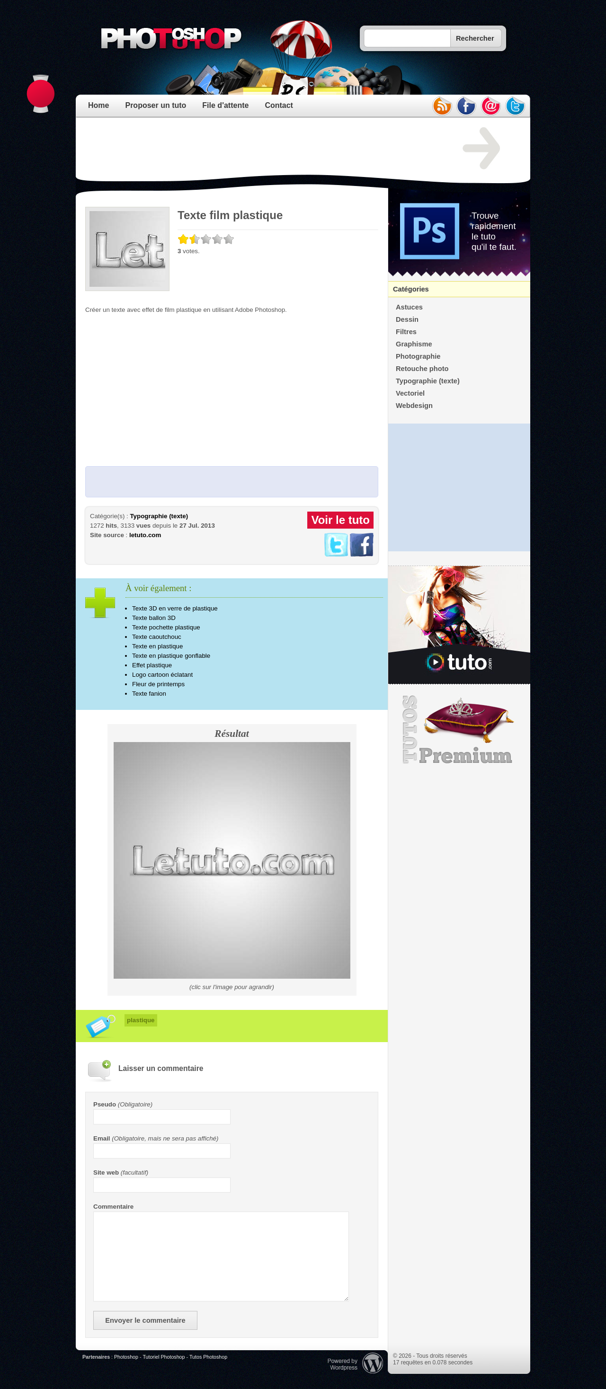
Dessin (407, 319)
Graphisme (414, 344)
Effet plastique (152, 665)
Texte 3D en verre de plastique (175, 608)
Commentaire (113, 1206)
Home (98, 105)
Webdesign (414, 405)
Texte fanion (149, 693)
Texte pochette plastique (166, 627)
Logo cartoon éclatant (162, 674)
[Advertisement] (257, 148)
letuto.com (145, 535)
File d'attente (225, 105)
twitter (515, 106)
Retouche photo (422, 368)
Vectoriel (410, 393)
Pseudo (104, 1104)
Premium (459, 730)
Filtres (406, 332)
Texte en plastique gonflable (171, 655)
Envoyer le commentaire (145, 1320)
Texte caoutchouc (156, 636)
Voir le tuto (340, 519)
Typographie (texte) (159, 516)
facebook (466, 106)
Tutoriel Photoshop (164, 1357)
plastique (141, 1020)
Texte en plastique (157, 646)
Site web (106, 1172)
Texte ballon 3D (154, 617)
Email (101, 1138)
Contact (279, 105)
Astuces (409, 307)
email (491, 106)
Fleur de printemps (158, 684)
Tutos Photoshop (208, 1357)
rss (441, 106)
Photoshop (126, 1357)
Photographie (418, 356)
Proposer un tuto (155, 105)
